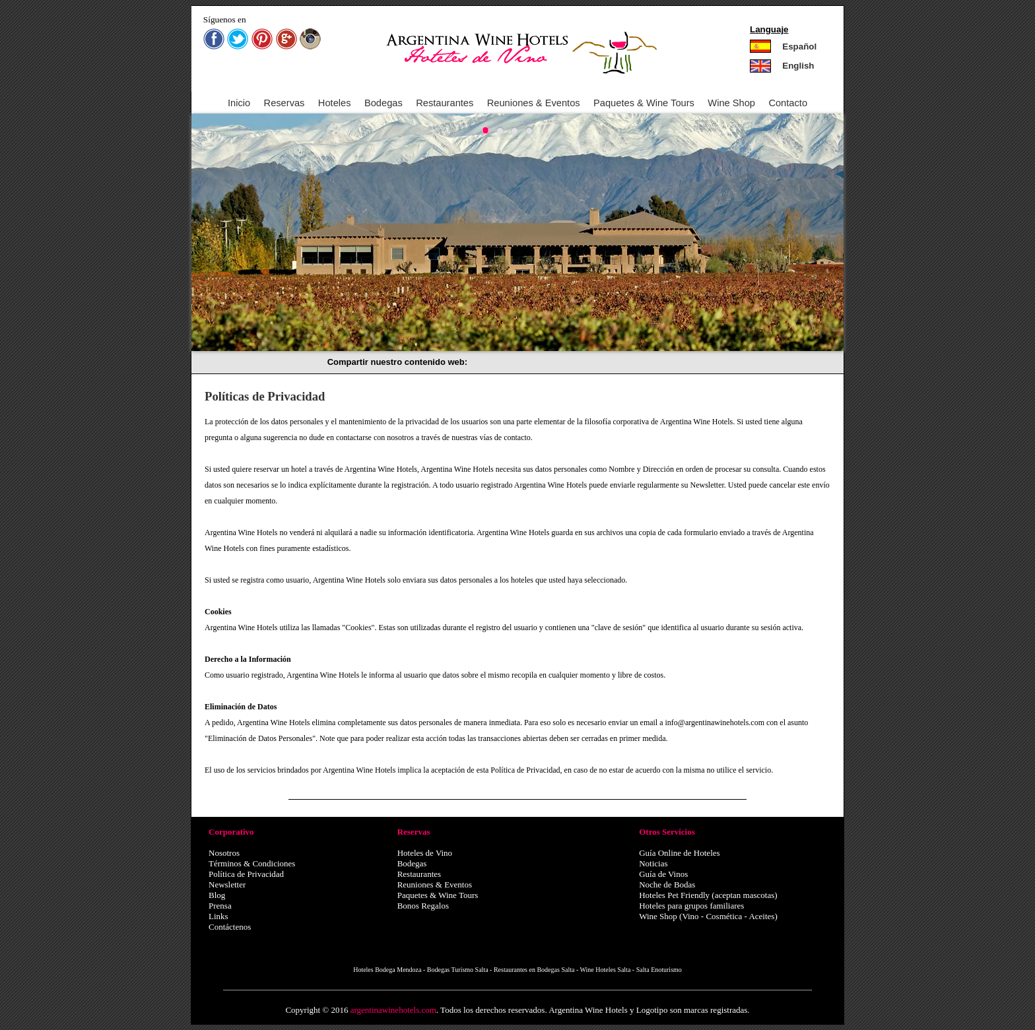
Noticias (653, 863)
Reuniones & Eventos (533, 103)
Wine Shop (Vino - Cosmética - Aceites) (708, 916)
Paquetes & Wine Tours (438, 895)
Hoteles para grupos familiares (691, 906)
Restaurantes (444, 103)
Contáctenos (230, 927)
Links (218, 916)
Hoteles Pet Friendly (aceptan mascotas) (708, 895)
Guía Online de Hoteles (679, 853)
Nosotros (224, 853)
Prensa (220, 906)
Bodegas (383, 103)
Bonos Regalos (423, 906)
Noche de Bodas (667, 884)
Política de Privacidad (246, 874)
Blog (217, 895)
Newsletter (227, 884)
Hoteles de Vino (424, 853)
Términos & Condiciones (252, 863)
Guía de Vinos (663, 874)
